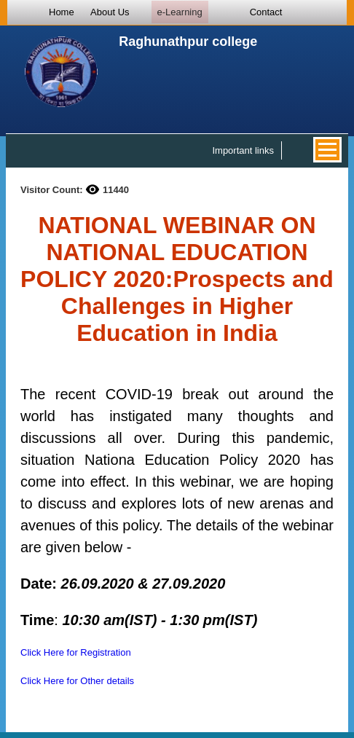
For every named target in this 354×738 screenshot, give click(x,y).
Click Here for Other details (77, 680)
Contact (266, 12)
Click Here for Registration (75, 652)
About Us (109, 12)
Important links (243, 150)
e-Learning (179, 12)
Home (61, 12)
